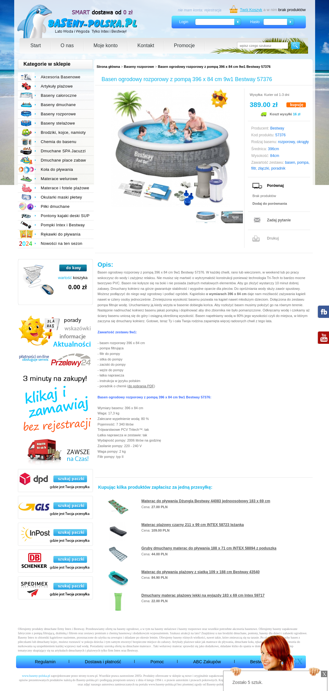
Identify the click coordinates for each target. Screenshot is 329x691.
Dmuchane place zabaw (63, 160)
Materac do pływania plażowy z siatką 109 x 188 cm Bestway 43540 (200, 572)
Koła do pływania (57, 169)
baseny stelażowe (165, 629)
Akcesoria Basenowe (60, 77)
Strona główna (108, 66)
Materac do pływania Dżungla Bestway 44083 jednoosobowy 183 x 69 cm (205, 501)
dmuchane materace (138, 646)
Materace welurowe (59, 178)
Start (36, 45)
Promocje (184, 45)
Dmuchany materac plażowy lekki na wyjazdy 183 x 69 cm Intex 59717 (202, 595)
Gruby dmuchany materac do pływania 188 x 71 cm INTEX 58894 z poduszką (209, 548)
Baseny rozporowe (139, 66)
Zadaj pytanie (279, 220)
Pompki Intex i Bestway (63, 225)
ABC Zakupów (207, 661)
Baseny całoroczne (59, 95)
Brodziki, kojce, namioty (63, 132)
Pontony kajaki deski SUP (65, 215)
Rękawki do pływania (61, 234)
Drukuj (273, 238)
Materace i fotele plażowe (65, 188)
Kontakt (145, 45)
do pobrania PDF (141, 386)
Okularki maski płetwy (61, 197)
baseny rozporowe (190, 629)
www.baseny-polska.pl (36, 675)
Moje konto (106, 45)
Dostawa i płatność (103, 661)
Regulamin (45, 661)
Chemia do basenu (58, 141)
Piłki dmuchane (55, 206)
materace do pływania (219, 642)
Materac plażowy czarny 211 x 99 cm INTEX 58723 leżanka (192, 525)
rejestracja (212, 10)
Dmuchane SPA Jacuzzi (63, 151)
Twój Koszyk (251, 9)
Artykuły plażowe (57, 86)
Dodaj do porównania (269, 203)
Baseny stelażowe (58, 123)
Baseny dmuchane (58, 104)
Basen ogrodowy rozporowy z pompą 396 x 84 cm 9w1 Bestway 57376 (214, 66)
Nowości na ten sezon (61, 243)
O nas (67, 45)
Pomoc (157, 661)
